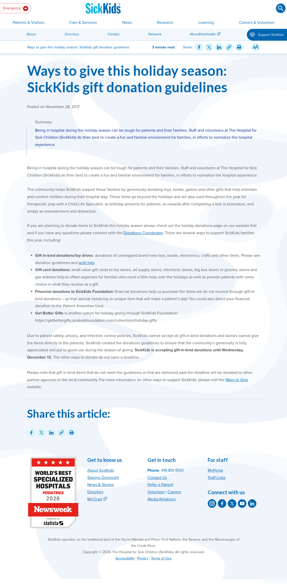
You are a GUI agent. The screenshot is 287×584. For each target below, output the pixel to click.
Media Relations (162, 499)
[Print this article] (239, 47)
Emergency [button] (15, 8)
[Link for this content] (229, 47)
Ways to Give (237, 379)
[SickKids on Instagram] (212, 503)
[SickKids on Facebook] (222, 503)
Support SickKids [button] (267, 35)
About (31, 34)
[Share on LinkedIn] (219, 47)
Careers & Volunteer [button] (256, 22)
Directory (72, 34)
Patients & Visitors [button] (28, 22)
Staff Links (217, 477)
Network (154, 34)
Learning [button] (206, 22)
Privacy (142, 558)
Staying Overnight (103, 477)
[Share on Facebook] (199, 47)
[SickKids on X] (232, 503)
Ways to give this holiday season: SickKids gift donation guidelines (127, 78)
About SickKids (100, 470)
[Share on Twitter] (209, 47)
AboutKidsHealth (203, 34)
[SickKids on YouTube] (242, 503)
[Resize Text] (255, 47)
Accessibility (124, 558)
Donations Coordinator (143, 232)
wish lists (86, 262)
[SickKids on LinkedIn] (252, 503)
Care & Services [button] (83, 22)
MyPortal (215, 470)
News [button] (127, 22)
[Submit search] (280, 8)
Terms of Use (161, 558)
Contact (113, 34)
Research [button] (165, 22)
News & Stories (100, 484)
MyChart (94, 499)
